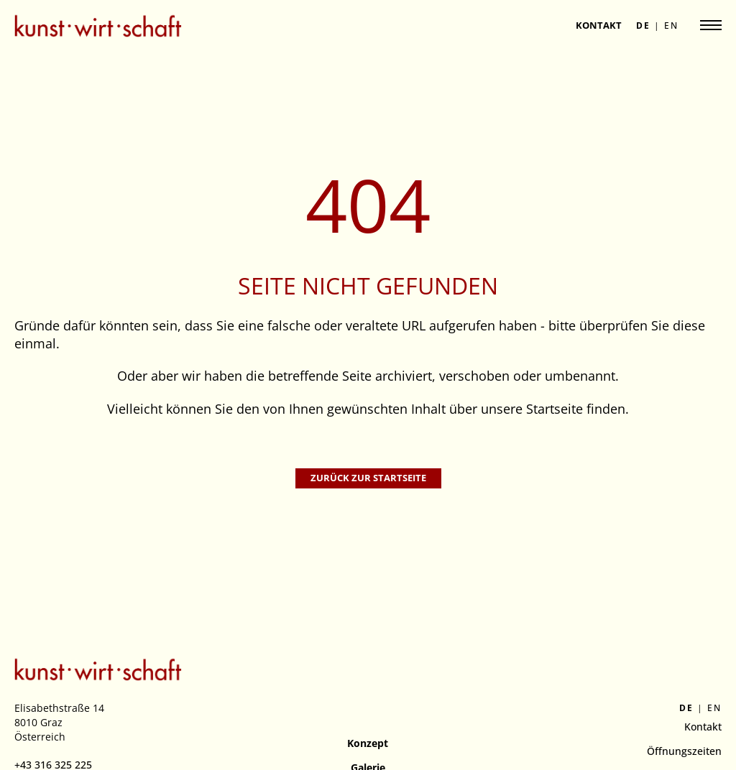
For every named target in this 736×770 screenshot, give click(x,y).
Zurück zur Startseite (368, 477)
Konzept (367, 743)
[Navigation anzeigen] (711, 25)
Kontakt (599, 25)
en (671, 26)
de (643, 26)
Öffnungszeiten (684, 751)
